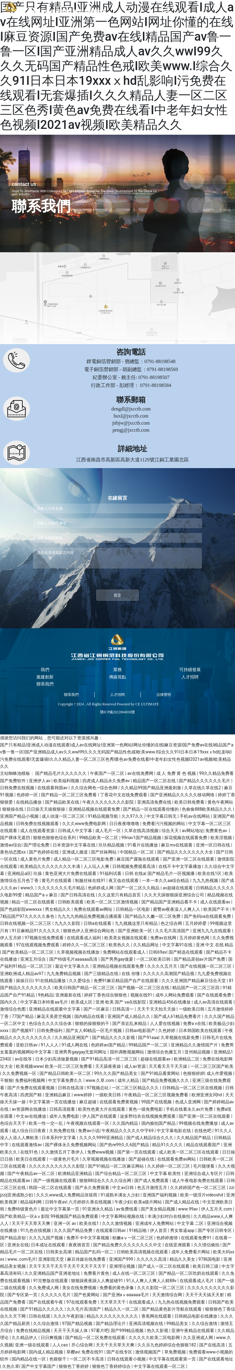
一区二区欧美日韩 (153, 959)
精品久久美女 (183, 1259)
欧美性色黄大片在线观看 (102, 1109)
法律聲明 (163, 695)
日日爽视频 (52, 1337)
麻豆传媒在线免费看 (86, 1259)
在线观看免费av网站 (177, 1159)
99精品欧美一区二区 (99, 837)
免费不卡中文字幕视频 (88, 1237)
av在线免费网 (140, 773)
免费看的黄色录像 (117, 1287)
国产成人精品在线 (182, 1201)
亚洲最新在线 (68, 995)
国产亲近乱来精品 (129, 1023)
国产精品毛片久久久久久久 (61, 773)
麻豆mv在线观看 (177, 845)
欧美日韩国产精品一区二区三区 (84, 987)
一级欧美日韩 (192, 1009)
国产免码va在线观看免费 (208, 916)
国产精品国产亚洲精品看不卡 (169, 901)
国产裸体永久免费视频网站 (71, 1144)
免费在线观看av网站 (94, 909)
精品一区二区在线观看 (33, 901)
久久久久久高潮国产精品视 (169, 973)
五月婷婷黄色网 (194, 937)
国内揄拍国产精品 (159, 1123)
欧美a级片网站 (148, 1201)
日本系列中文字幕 (59, 1137)
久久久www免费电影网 (84, 823)
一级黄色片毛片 (64, 1159)
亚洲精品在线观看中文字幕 (55, 1009)
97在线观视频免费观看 (38, 944)
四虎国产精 (31, 1094)
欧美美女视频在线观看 (126, 937)
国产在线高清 (212, 1344)
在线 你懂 (131, 973)
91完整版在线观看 (51, 1280)
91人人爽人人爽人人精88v (152, 1280)
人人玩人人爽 (97, 866)
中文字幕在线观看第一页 (173, 1359)
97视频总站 (98, 1087)
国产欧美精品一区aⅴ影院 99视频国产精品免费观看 (49, 1216)
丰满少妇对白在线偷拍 (169, 1216)
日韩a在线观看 (98, 923)
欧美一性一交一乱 (46, 1123)
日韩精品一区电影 (133, 909)
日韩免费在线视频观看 (38, 823)
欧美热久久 (120, 944)
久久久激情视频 (117, 1223)
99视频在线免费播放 (199, 1123)
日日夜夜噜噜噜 (124, 823)
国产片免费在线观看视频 (31, 1087)
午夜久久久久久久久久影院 (108, 802)
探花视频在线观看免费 (186, 837)
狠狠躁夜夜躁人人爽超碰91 (97, 1280)
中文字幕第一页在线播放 (53, 1101)
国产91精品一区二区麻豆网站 (116, 1166)
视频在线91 (141, 995)
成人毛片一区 (108, 830)
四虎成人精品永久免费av (106, 780)
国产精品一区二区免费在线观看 (95, 1337)
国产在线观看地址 (216, 1359)
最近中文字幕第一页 (60, 1209)
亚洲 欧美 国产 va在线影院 (121, 1002)
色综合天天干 (13, 1123)
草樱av (72, 1351)
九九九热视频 (205, 880)
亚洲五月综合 (33, 959)
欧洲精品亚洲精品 (75, 1173)
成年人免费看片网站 (191, 1251)
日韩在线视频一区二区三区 (26, 923)
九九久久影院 (67, 923)
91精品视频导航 (103, 816)
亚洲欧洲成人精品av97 (22, 973)
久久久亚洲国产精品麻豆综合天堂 (194, 980)
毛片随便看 (204, 1166)
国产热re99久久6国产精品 (124, 1144)
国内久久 (9, 1002)
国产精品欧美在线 (62, 802)
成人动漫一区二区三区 (63, 816)
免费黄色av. (217, 830)
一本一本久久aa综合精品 (166, 880)
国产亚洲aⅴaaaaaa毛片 (126, 1294)
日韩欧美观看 (71, 901)
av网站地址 (192, 830)
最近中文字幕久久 (72, 966)
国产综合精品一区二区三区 (121, 1173)
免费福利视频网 (30, 1080)
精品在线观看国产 (203, 1144)
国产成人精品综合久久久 (150, 1137)
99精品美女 (177, 1323)
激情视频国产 (148, 1351)
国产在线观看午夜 (46, 1302)
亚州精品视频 (198, 1051)
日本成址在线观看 (48, 1244)
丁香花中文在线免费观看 (124, 794)
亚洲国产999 (121, 1259)
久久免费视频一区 (19, 1073)
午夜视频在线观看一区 (88, 1123)
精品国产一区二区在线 (155, 780)
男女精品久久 (58, 909)
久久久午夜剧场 (69, 1316)
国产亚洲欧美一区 (135, 930)
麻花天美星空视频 (54, 1016)
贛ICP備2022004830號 (117, 712)
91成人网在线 (75, 1044)
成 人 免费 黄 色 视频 (176, 773)
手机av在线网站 (195, 816)
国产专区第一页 (22, 1294)
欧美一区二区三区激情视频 (113, 901)
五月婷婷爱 (196, 923)
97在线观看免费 (82, 1302)
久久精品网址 (146, 944)
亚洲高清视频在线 (146, 1323)
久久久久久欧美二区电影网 (155, 1337)
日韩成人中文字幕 (75, 830)
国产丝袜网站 (104, 852)
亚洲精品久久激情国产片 (195, 1044)
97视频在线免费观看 (44, 937)
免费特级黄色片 (22, 1209)
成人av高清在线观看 (213, 1002)
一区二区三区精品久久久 (136, 1087)
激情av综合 (10, 845)
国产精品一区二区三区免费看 (69, 794)
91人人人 (50, 1044)
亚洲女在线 (18, 1244)
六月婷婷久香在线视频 (90, 1201)
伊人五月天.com (217, 1209)
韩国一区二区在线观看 (51, 1187)
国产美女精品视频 (158, 1209)
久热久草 (10, 1366)
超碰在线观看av (156, 1059)
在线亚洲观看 (178, 1244)
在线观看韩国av (53, 787)
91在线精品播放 (51, 980)
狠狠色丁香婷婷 (74, 1366)
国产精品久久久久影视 (114, 1037)
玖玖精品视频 (112, 845)
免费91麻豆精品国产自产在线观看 (126, 980)
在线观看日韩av (111, 1230)
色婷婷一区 (28, 794)
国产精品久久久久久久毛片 (205, 780)
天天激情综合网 (167, 1294)
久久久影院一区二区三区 (161, 1287)
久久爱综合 (80, 980)
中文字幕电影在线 (174, 1130)
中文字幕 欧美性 (166, 1173)
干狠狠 (6, 1080)
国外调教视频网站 (127, 1051)
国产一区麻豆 (97, 1009)
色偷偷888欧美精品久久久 (207, 809)
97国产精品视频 (78, 1323)
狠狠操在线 (13, 809)
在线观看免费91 (196, 1237)
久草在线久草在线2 (203, 787)
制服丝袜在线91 (90, 880)
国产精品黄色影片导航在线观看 (172, 1309)
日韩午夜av (55, 1201)
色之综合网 (172, 923)
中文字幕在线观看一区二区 (160, 1366)
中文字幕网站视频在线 (123, 1216)
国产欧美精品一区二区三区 (28, 952)
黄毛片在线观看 (57, 880)
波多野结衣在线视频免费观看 (148, 1116)
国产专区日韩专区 (215, 1230)
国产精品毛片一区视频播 (171, 873)
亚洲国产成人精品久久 (129, 1016)
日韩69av (157, 952)
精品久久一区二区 (122, 1309)
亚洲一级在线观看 (32, 1344)
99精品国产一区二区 (149, 1044)
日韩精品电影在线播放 (196, 1316)
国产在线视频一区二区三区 (206, 966)
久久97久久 (132, 816)
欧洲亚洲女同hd (207, 1094)
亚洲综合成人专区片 (204, 1173)
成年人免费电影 (64, 1116)
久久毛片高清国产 (172, 930)
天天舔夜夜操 (108, 1066)
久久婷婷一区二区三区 (169, 1166)
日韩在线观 (40, 1316)
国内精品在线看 (89, 1016)
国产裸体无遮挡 (15, 837)
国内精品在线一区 (29, 1359)
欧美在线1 (89, 1223)
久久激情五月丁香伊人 (63, 1152)
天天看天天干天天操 (168, 1066)
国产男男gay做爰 (117, 959)
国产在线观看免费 (214, 995)
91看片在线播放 (143, 845)
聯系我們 (71, 695)
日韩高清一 (123, 1009)
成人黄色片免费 (35, 859)
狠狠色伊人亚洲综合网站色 (89, 930)
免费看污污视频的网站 (164, 823)
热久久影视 (158, 1330)
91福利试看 (111, 873)
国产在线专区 (119, 1351)
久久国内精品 (125, 1123)
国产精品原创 (13, 1237)
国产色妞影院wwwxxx (21, 909)
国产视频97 (23, 1030)
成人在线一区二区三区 (134, 1273)
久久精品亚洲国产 (72, 1037)
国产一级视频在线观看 (55, 1180)
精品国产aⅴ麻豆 (41, 894)
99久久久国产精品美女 (116, 1073)
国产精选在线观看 (186, 952)
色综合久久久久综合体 (51, 1023)
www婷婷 (83, 1094)
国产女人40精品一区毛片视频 (94, 1030)
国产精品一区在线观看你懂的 (151, 809)
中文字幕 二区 (191, 1223)
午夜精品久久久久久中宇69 (128, 1130)
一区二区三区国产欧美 (212, 1066)
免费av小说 (88, 1130)
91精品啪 (138, 1230)
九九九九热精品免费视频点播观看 (90, 916)
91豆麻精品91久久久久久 (36, 930)
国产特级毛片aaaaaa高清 (74, 959)
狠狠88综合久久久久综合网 (105, 1180)
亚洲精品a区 (19, 873)
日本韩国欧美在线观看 (200, 1030)
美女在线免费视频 (79, 1287)
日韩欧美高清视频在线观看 (143, 1251)
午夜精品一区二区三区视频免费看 (156, 1094)
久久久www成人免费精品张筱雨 (67, 1194)
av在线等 (24, 1059)
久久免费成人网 (44, 1287)
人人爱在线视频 (165, 1023)
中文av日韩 (123, 1187)
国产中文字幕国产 (39, 1366)
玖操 (38, 873)
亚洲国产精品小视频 (19, 816)
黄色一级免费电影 (146, 1109)
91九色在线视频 (36, 1230)
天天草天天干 (113, 1302)
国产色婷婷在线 (44, 852)
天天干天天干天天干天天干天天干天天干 (68, 1266)
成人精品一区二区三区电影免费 (84, 859)
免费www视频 (101, 1152)
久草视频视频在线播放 (78, 952)
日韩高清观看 (62, 1109)
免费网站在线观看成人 (125, 952)
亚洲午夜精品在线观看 (193, 1330)
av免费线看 (127, 1209)
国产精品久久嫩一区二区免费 (153, 916)
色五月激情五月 (152, 1187)
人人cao (60, 1344)
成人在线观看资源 (37, 830)
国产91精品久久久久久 (42, 1309)
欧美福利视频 (67, 780)
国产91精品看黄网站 (161, 1073)
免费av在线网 (163, 937)
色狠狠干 (58, 1359)
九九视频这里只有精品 (137, 923)
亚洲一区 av (65, 1223)
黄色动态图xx (13, 852)
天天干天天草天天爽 (31, 1223)
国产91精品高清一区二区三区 (109, 1059)
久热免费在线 (62, 1130)
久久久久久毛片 (56, 1294)
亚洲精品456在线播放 (170, 1002)
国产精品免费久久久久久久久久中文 (127, 1244)
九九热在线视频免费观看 (182, 1302)
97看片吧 (100, 1330)
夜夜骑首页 (80, 1244)
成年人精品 (129, 1080)
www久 (28, 887)
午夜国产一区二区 (107, 773)
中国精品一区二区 (137, 852)
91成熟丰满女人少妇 (120, 1194)
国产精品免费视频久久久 (166, 1080)
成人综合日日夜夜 (29, 1130)
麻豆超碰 (88, 1101)
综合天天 (171, 830)
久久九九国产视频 (46, 1237)
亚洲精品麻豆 (58, 1094)
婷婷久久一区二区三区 (84, 944)
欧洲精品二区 (187, 1059)
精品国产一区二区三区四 (196, 987)
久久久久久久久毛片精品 (62, 887)
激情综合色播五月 (164, 1051)
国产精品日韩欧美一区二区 (65, 1073)
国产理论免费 (37, 845)
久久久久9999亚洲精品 (101, 1137)
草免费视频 (175, 1351)
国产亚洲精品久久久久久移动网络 (182, 794)
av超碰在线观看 (178, 887)
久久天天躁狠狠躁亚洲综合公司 (174, 894)
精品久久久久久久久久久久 (113, 1316)
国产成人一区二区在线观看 (164, 1266)
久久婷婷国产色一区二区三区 (198, 1187)
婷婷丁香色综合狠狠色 (106, 995)
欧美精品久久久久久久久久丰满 (50, 866)
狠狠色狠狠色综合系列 (55, 837)
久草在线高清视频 (141, 830)
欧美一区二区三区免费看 (69, 1066)
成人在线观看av (215, 901)
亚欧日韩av (27, 1044)
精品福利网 (31, 1201)
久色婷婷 (167, 1030)
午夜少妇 (123, 1201)
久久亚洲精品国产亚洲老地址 (52, 1273)
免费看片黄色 (97, 1273)
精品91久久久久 (168, 1144)
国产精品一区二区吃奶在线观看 (189, 1273)
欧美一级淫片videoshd (202, 1194)
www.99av (188, 1209)
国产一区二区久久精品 (138, 887)
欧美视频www (29, 1066)
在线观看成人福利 (84, 937)
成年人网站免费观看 (175, 995)
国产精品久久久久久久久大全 (185, 852)
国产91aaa (148, 1037)
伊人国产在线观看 (100, 1116)
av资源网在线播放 (29, 1109)
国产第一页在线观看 (137, 1152)
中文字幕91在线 (178, 944)
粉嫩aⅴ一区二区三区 (133, 1237)
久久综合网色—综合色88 (94, 787)
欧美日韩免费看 (189, 802)
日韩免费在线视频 (17, 787)
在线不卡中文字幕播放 (180, 866)
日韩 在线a (135, 873)
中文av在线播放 (31, 1116)
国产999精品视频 (128, 1330)
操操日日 (24, 980)
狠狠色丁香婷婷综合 (112, 1366)
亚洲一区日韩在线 (213, 845)
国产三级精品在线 (101, 973)
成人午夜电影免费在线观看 (198, 1180)
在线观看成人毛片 (197, 1280)
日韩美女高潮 (59, 1251)
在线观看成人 (142, 1302)
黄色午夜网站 (220, 802)
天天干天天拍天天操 (157, 1009)
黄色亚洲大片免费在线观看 (71, 873)
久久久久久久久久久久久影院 (57, 1166)
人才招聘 (117, 695)
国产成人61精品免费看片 (178, 1016)
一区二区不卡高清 (87, 1359)
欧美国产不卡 (216, 909)
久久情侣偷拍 (207, 1244)
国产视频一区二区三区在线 (144, 987)
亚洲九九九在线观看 (212, 930)
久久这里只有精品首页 (120, 894)
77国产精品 (23, 1016)
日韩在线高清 (71, 1087)
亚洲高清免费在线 (154, 802)
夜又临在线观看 (124, 880)
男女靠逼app (183, 1230)
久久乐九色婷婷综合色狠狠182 (167, 1344)
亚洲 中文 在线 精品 (214, 944)
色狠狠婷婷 (193, 1073)
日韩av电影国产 (140, 1030)
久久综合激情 (46, 1323)
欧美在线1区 (210, 873)
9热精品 (45, 995)
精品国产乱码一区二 (94, 1251)
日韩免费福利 (50, 1030)
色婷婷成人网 (101, 887)
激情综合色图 (13, 1009)
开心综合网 (82, 1344)
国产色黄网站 (87, 1294)
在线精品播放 (29, 802)
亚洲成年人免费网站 (155, 1223)
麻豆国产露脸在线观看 (138, 859)
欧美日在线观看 (31, 1159)
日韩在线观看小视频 (127, 1359)
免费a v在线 (195, 1023)
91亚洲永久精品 (98, 1209)
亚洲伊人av (40, 780)
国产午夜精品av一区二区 (31, 1173)
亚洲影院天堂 (51, 1259)
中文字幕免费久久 (65, 1080)
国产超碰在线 (142, 1159)
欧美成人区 (82, 1002)
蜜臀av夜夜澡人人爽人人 (177, 909)
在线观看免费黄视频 (119, 1101)
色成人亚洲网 (188, 1101)
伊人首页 (159, 1230)
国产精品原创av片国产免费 (200, 959)
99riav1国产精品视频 (141, 837)
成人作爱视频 (220, 1073)
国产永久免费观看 (92, 1187)
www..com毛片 (21, 1259)
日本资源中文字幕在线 (74, 845)
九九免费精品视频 (64, 973)
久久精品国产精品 (194, 1137)
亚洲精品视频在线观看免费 (95, 809)
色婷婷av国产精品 (108, 1044)
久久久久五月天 (162, 966)
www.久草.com (100, 1080)
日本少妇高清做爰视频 (57, 1059)
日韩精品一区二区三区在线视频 (192, 1087)
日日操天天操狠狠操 (46, 809)
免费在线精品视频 (33, 1330)
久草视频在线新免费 (180, 1037)
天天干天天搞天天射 (205, 1294)
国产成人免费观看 (152, 1180)
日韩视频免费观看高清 (134, 866)
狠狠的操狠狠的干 (92, 1023)
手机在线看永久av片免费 (190, 1109)
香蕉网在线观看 (156, 1316)
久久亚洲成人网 (198, 1337)
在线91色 (29, 1152)
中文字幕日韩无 (162, 816)
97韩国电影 (209, 1259)
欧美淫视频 (222, 837)
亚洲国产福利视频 (160, 1194)
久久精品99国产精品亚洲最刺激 (151, 787)
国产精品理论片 (111, 1323)
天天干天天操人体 (71, 1330)
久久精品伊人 (25, 1337)
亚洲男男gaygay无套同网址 (80, 1051)
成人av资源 (135, 1066)
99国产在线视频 (157, 1101)
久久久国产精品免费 (73, 1230)
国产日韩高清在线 (78, 894)
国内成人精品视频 (46, 1351)
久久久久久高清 (151, 1259)
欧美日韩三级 (206, 1266)
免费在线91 (92, 1351)
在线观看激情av (27, 1144)
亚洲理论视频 (122, 1266)
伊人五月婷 (11, 937)
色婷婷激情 (167, 1237)
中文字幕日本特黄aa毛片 (44, 1002)
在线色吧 (203, 1130)
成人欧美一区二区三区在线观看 (189, 1152)
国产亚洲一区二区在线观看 (189, 859)
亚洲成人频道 (75, 852)
